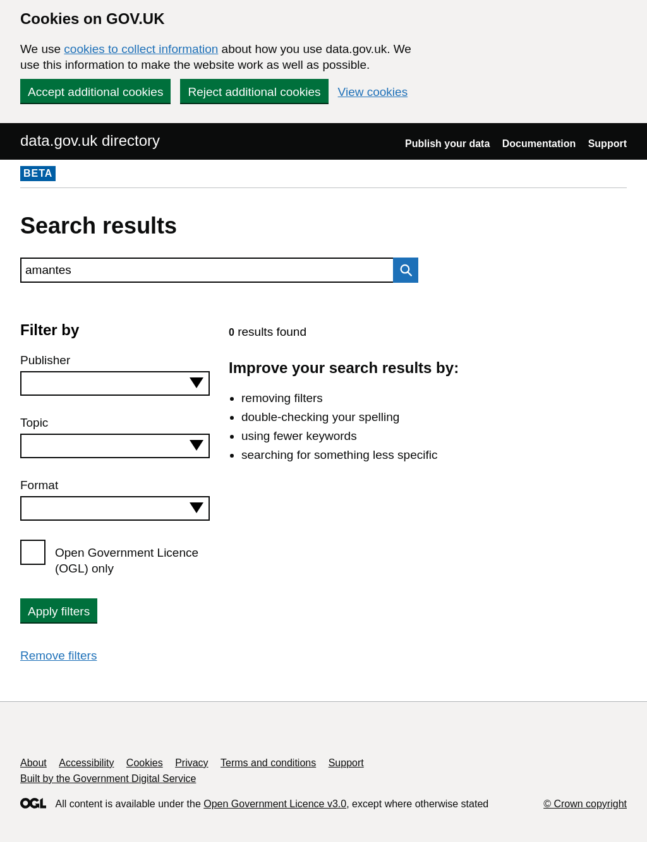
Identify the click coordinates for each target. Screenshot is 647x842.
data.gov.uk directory (90, 140)
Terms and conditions (268, 762)
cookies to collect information (141, 49)
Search (402, 270)
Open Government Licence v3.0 (274, 803)
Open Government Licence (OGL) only (126, 560)
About (33, 762)
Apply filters (59, 611)
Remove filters (58, 655)
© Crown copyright (585, 803)
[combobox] (115, 383)
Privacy (191, 762)
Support (607, 143)
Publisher (45, 360)
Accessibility (86, 762)
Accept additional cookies (95, 91)
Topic (34, 422)
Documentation (539, 143)
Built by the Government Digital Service (108, 778)
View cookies (373, 92)
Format (39, 485)
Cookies (144, 762)
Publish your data (447, 143)
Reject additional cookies (254, 91)
